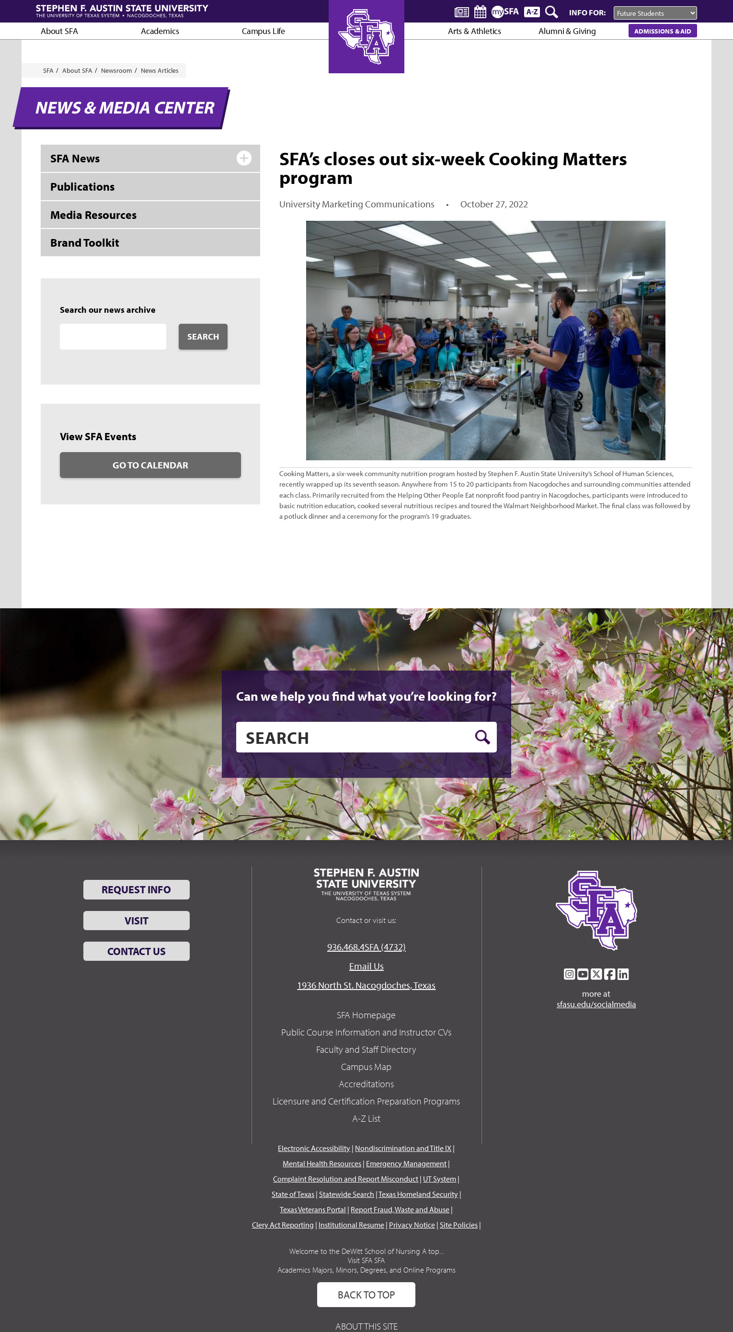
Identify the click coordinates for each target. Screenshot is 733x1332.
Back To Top (366, 1294)
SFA (48, 70)
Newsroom (116, 70)
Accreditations (366, 1084)
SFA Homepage (366, 1015)
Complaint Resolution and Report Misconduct (345, 1179)
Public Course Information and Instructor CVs (366, 1032)
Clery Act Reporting (283, 1225)
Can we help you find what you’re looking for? (366, 696)
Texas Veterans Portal (313, 1209)
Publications (82, 186)
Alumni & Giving (567, 30)
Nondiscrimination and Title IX (403, 1148)
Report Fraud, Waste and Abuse (400, 1209)
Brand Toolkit (84, 242)
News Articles (160, 70)
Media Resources (93, 214)
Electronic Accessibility (314, 1148)
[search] (366, 737)
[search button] (482, 737)
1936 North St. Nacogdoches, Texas (366, 985)
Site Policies (459, 1225)
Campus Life (263, 30)
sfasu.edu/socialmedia (596, 1004)
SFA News (75, 158)
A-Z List (366, 1118)
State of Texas (293, 1194)
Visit (137, 920)
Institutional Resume (351, 1225)
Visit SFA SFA (366, 1260)
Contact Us (136, 951)
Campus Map (366, 1066)
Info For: (587, 12)
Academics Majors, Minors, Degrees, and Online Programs (366, 1270)
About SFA (59, 30)
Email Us (366, 966)
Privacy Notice (412, 1225)
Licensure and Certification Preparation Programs (366, 1101)
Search (203, 336)
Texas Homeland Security (418, 1194)
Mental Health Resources (322, 1163)
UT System (439, 1179)
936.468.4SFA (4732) (366, 947)
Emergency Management (406, 1163)
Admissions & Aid (662, 31)
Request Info (136, 889)
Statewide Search (346, 1194)
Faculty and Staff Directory (366, 1049)
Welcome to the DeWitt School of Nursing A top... (366, 1251)
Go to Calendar (150, 465)
